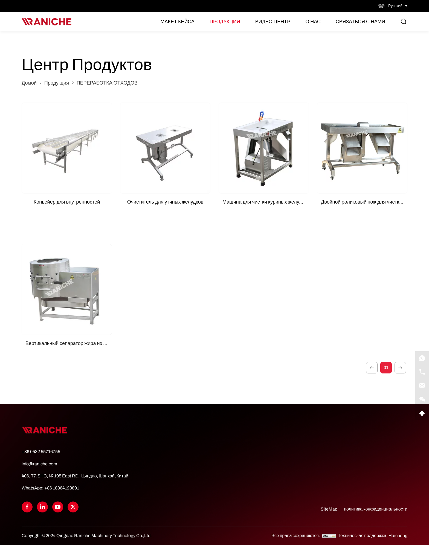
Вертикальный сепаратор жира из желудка (68, 405)
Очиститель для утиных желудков (165, 202)
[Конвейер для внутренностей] (67, 148)
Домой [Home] (29, 83)
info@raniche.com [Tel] (39, 464)
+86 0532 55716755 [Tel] (41, 451)
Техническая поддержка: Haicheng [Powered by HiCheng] (372, 535)
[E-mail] (422, 385)
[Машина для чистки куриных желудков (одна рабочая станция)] (264, 148)
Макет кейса (177, 21)
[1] (372, 376)
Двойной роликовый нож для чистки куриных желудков (364, 202)
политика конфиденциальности (375, 509)
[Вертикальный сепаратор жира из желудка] (67, 351)
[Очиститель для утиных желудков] (165, 148)
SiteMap (329, 509)
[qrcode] (422, 399)
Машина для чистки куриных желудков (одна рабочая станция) (265, 202)
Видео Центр (272, 21)
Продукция (225, 21)
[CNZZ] (329, 535)
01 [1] (386, 376)
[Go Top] (422, 413)
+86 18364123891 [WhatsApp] (61, 488)
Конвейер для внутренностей (67, 202)
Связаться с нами (360, 21)
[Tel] (422, 372)
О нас (313, 21)
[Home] (46, 22)
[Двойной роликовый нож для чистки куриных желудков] (362, 148)
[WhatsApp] (422, 358)
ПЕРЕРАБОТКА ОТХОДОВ (107, 83)
